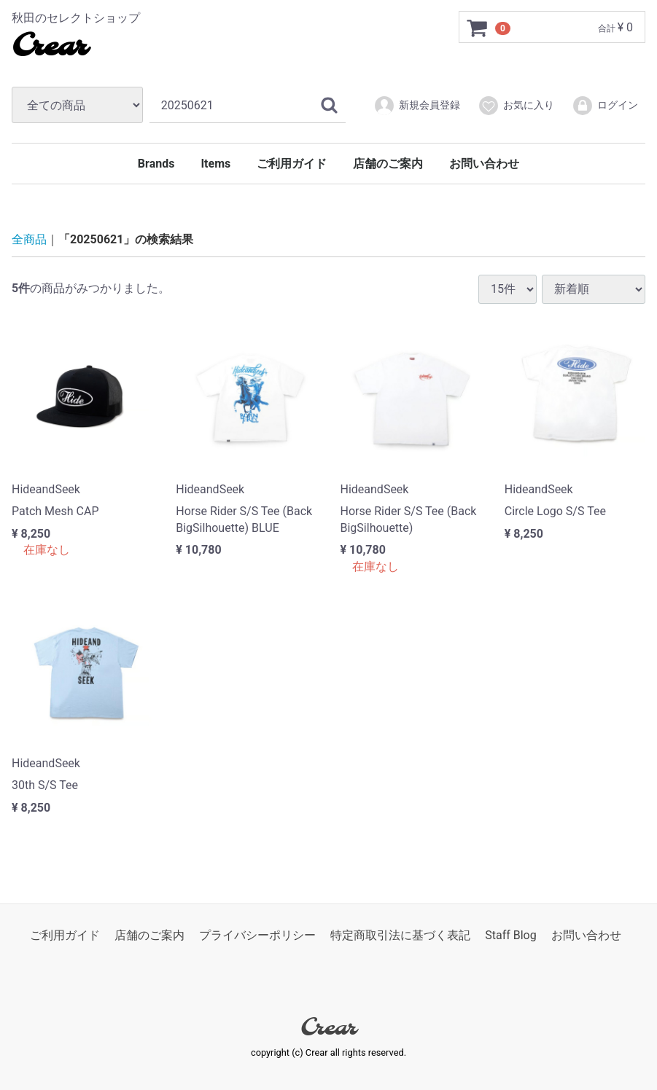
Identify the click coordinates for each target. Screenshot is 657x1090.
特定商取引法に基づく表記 (400, 935)
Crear (49, 47)
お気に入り (516, 106)
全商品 (29, 239)
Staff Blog (511, 935)
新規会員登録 (416, 106)
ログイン (605, 106)
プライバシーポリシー (257, 935)
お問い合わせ (484, 163)
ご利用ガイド (292, 163)
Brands (156, 163)
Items (215, 163)
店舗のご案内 (388, 163)
